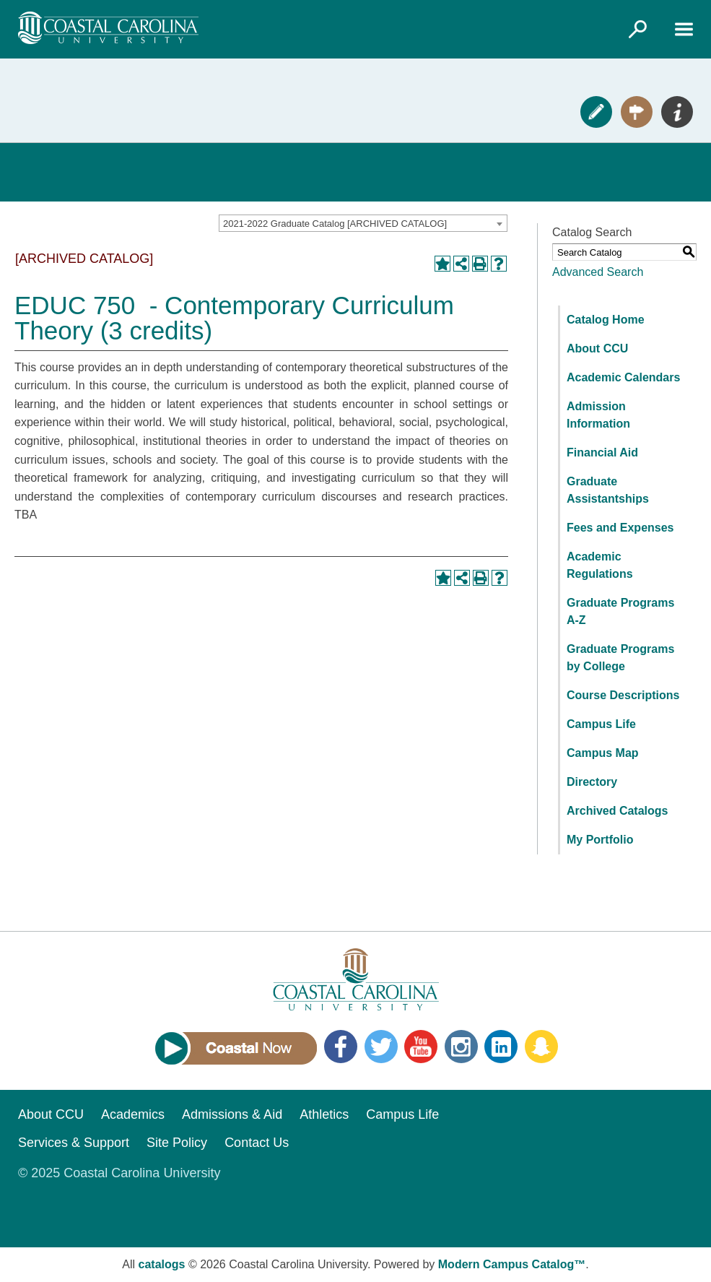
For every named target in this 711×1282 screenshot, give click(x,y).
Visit (636, 112)
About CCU (597, 348)
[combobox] (363, 223)
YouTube (420, 1046)
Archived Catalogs (617, 811)
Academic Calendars (623, 377)
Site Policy (177, 1142)
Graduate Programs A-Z (620, 611)
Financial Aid (602, 452)
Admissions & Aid (232, 1114)
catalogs (162, 1264)
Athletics (324, 1114)
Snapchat (541, 1046)
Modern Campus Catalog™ (511, 1264)
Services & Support (73, 1142)
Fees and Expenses (620, 527)
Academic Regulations (600, 565)
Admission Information (598, 415)
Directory (592, 782)
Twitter (381, 1046)
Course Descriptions (623, 695)
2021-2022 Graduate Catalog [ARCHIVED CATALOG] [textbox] (335, 223)
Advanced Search (597, 272)
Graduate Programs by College (620, 657)
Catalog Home (606, 319)
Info (677, 112)
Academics (133, 1114)
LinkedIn (501, 1046)
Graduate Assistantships (608, 490)
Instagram (461, 1046)
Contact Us (256, 1142)
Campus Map (603, 753)
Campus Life (601, 724)
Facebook (340, 1046)
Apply (596, 112)
